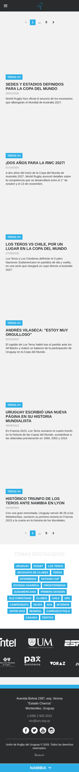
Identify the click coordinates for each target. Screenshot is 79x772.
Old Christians (20, 598)
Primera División (53, 591)
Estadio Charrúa (26, 585)
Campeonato (19, 604)
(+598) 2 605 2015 (39, 715)
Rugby (38, 566)
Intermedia (28, 578)
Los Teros (55, 566)
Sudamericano (25, 591)
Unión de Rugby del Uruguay (39, 5)
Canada (31, 617)
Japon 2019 (17, 611)
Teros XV (14, 77)
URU (67, 598)
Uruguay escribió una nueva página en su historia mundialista (36, 416)
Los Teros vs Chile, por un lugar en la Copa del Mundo (36, 246)
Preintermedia (55, 585)
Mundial (35, 611)
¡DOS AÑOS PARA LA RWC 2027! (35, 163)
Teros (57, 572)
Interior (63, 604)
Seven (37, 604)
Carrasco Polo (58, 611)
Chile (56, 598)
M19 (49, 604)
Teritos (47, 617)
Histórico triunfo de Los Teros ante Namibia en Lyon (35, 501)
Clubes (41, 598)
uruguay (22, 566)
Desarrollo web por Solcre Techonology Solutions (40, 755)
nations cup (50, 578)
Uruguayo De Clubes (32, 572)
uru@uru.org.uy (39, 720)
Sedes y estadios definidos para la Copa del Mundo (35, 86)
